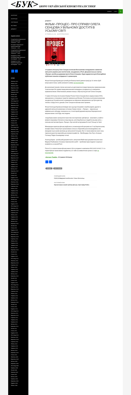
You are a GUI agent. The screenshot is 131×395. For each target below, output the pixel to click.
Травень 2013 (14, 271)
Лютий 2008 (14, 370)
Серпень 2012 (14, 291)
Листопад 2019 (14, 101)
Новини (109, 11)
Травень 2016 (14, 193)
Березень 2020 (14, 92)
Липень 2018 (14, 136)
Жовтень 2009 (14, 357)
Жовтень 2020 (14, 85)
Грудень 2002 (14, 383)
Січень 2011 (14, 330)
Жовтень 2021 (14, 81)
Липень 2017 (14, 162)
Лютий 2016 (14, 199)
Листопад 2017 (14, 153)
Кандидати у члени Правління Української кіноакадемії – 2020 (16, 62)
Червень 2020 (14, 90)
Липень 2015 (14, 214)
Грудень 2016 (14, 177)
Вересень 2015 (15, 210)
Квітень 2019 (14, 116)
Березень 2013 (14, 276)
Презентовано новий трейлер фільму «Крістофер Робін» (75, 184)
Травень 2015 (14, 219)
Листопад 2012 (14, 284)
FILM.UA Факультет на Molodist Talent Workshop (75, 177)
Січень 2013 (14, 280)
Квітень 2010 (14, 350)
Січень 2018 (14, 149)
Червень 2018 (14, 138)
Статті (115, 11)
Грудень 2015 (14, 204)
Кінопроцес (14, 18)
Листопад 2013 (14, 258)
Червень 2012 (14, 295)
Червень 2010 (14, 346)
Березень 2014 (14, 249)
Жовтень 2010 (14, 337)
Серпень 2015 (14, 212)
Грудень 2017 (14, 151)
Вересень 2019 (15, 105)
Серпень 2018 (14, 134)
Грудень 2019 (14, 99)
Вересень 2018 (15, 131)
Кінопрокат (14, 15)
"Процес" (49, 168)
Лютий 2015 (14, 225)
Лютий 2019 (14, 120)
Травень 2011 (14, 322)
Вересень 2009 (15, 359)
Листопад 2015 (14, 206)
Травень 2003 (14, 379)
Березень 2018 (14, 144)
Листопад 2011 (14, 311)
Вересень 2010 (15, 339)
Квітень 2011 (14, 324)
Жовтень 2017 (14, 155)
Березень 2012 (14, 302)
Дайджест (48, 21)
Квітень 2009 (14, 361)
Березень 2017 (14, 171)
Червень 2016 (14, 190)
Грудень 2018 (14, 125)
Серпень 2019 (14, 107)
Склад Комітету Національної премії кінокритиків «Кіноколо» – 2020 (18, 51)
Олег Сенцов (57, 168)
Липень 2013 (14, 267)
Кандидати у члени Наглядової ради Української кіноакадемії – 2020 (18, 57)
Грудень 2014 (14, 230)
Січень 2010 (14, 354)
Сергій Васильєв (64, 34)
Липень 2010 (14, 344)
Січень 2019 (14, 123)
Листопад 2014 (14, 232)
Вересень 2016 (15, 184)
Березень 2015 (14, 223)
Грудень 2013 (14, 256)
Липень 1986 (14, 385)
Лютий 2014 (14, 252)
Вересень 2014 (15, 236)
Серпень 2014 (14, 239)
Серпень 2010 (14, 341)
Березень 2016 (14, 197)
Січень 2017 (14, 175)
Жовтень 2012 (14, 287)
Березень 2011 (14, 326)
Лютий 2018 (14, 147)
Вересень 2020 (15, 88)
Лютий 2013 (14, 278)
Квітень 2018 (14, 142)
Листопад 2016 (14, 179)
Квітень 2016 (14, 195)
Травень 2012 (14, 298)
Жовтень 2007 (14, 372)
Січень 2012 (14, 306)
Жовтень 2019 (14, 103)
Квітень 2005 (14, 376)
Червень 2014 (14, 243)
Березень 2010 (14, 352)
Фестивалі (14, 25)
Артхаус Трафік (51, 157)
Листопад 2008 (14, 365)
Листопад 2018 (14, 127)
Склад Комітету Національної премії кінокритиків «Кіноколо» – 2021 (18, 41)
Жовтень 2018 (14, 129)
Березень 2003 (14, 381)
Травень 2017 (14, 166)
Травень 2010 (14, 348)
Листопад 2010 (14, 335)
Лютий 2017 (14, 173)
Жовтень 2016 (14, 182)
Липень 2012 (14, 293)
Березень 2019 (14, 118)
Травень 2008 (14, 368)
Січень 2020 (14, 96)
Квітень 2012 (14, 300)
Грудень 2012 (14, 282)
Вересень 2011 (15, 315)
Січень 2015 (14, 228)
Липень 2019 (14, 109)
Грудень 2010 (14, 333)
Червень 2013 (14, 269)
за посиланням (79, 83)
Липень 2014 (14, 241)
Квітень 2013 (14, 274)
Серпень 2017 (14, 160)
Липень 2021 (14, 83)
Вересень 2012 (15, 289)
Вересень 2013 (15, 263)
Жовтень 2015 (14, 208)
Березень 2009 (14, 363)
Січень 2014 (14, 254)
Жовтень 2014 (14, 234)
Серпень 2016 (14, 186)
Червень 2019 (14, 112)
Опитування (14, 22)
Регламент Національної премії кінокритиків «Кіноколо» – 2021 (17, 46)
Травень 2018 (14, 140)
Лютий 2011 (14, 328)
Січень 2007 (14, 374)
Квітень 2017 (14, 169)
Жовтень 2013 (14, 260)
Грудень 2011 (14, 309)
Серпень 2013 (14, 265)
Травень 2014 (14, 245)
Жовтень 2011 (14, 313)
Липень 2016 (14, 188)
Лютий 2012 (14, 304)
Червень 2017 (14, 164)
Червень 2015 (14, 217)
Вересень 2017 (15, 158)
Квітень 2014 (14, 247)
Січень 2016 (14, 201)
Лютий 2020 (14, 94)
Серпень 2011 (14, 317)
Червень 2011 (14, 319)
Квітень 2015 (14, 221)
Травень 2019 (14, 114)
